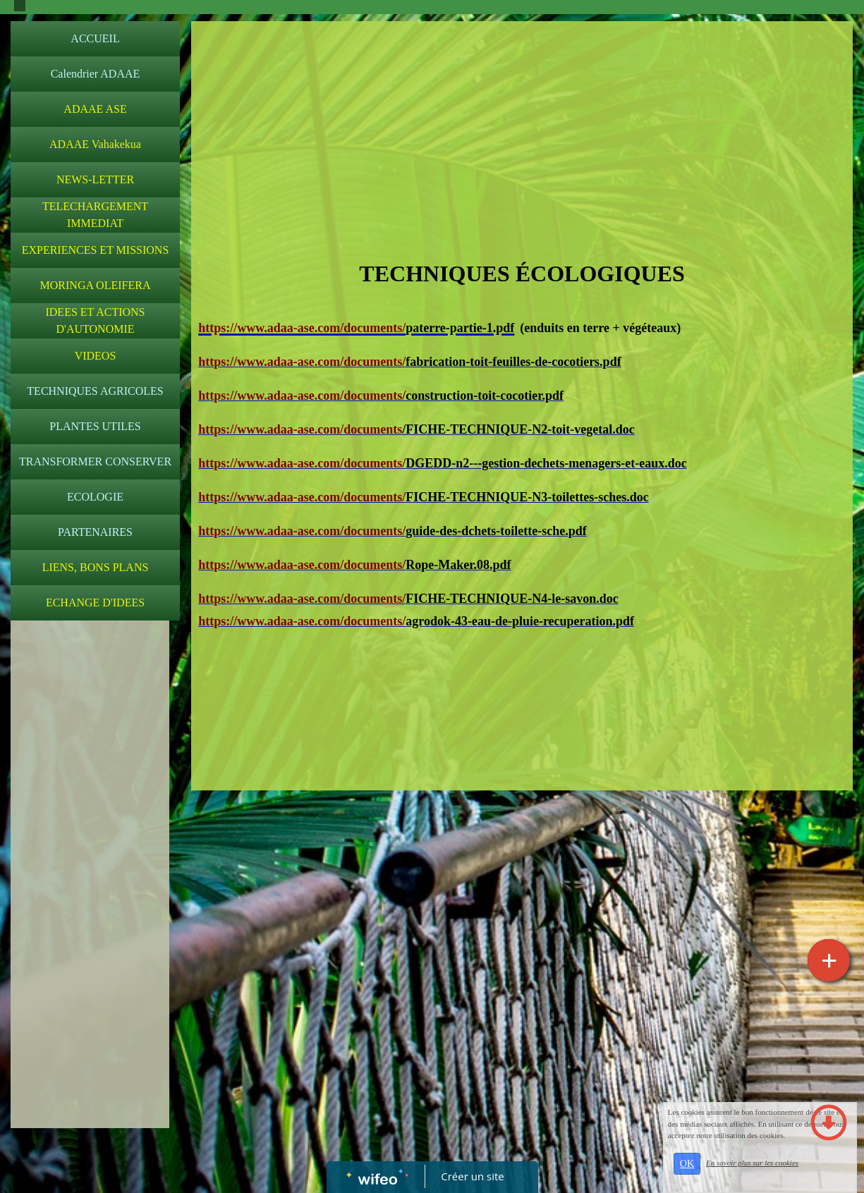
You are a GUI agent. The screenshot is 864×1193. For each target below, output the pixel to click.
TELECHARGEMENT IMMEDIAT (95, 214)
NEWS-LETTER (95, 179)
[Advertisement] (90, 909)
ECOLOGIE (95, 497)
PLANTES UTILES (94, 426)
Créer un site (472, 1176)
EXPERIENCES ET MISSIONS (95, 250)
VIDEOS (95, 356)
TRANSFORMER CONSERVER (95, 461)
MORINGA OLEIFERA (95, 285)
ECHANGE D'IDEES (95, 602)
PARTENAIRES (95, 532)
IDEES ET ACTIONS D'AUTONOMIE (95, 320)
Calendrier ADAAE (95, 74)
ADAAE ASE (94, 109)
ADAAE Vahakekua (95, 144)
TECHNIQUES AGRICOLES (95, 391)
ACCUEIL (95, 38)
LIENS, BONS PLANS (95, 567)
